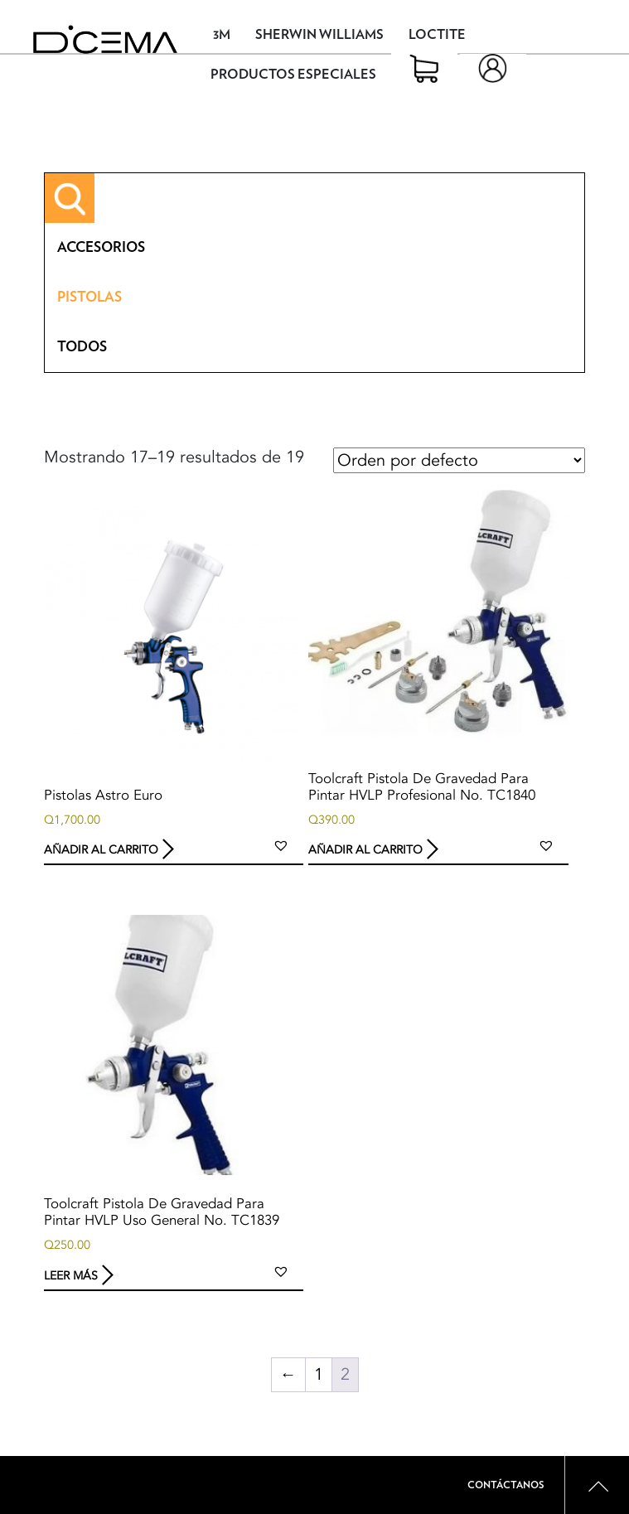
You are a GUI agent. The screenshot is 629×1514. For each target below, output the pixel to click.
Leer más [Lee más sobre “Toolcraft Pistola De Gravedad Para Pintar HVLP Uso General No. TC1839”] (71, 1275)
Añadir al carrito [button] (101, 850)
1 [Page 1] (318, 1374)
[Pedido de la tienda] (459, 460)
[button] (280, 845)
